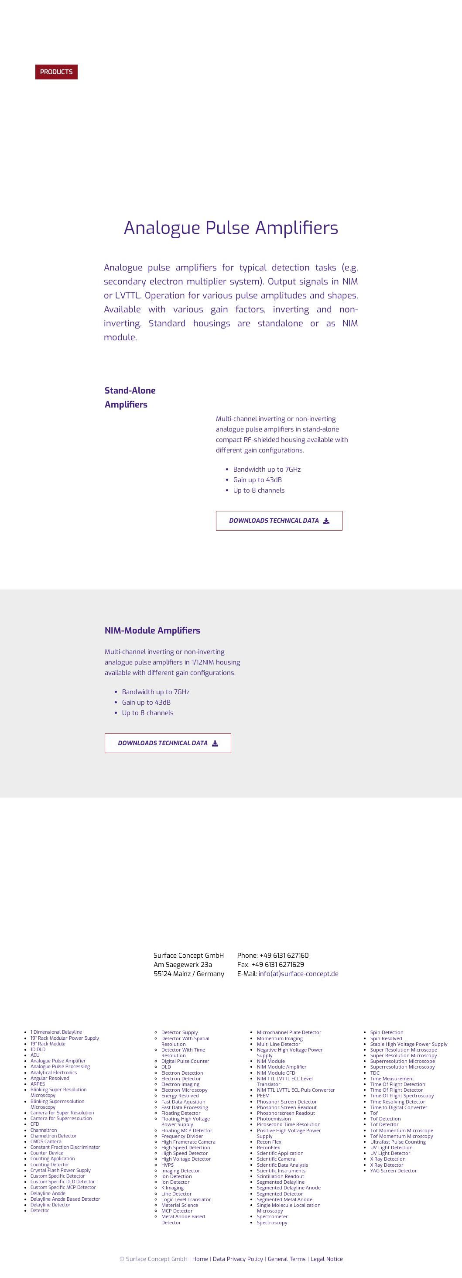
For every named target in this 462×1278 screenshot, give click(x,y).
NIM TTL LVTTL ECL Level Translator (285, 1081)
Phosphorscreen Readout (286, 1113)
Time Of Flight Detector (396, 1089)
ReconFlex (268, 1147)
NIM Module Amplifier (282, 1066)
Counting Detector (50, 1165)
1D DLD (38, 1049)
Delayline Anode (48, 1193)
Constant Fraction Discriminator (65, 1147)
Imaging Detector (180, 1170)
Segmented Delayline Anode (289, 1187)
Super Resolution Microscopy (403, 1055)
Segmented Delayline (281, 1182)
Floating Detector (181, 1113)
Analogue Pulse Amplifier (58, 1061)
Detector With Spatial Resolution (185, 1041)
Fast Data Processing (184, 1107)
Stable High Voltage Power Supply (409, 1044)
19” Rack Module (48, 1044)
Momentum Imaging (280, 1038)
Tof (374, 1113)
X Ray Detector (387, 1165)
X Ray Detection (388, 1158)
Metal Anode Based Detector (183, 1219)
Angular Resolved (50, 1078)
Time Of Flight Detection (397, 1084)
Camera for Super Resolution (62, 1113)
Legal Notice (327, 1259)
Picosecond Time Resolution (289, 1124)
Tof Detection (385, 1118)
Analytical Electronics (54, 1072)
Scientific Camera (276, 1158)
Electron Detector (181, 1078)
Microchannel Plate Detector (289, 1032)
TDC (375, 1072)
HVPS (167, 1165)
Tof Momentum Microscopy (401, 1136)
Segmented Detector (280, 1193)
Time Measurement (392, 1078)
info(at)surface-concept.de (298, 974)
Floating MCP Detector (186, 1130)
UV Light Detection (391, 1147)
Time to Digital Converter (399, 1107)
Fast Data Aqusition (183, 1101)
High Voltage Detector (186, 1158)
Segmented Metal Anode (284, 1199)
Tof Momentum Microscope (401, 1130)
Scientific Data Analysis (282, 1165)
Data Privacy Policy (239, 1259)
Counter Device (47, 1153)
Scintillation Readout (280, 1176)
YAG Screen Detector (393, 1170)
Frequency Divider (182, 1136)
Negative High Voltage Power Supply (290, 1052)
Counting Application (53, 1158)
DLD (166, 1066)
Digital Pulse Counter (185, 1061)
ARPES (38, 1084)
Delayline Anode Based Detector (65, 1199)
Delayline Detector (51, 1205)
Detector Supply (179, 1032)
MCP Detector (177, 1210)
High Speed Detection (185, 1147)
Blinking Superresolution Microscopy (57, 1104)
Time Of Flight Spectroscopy (402, 1095)
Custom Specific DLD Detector (63, 1182)
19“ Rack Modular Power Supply (65, 1038)
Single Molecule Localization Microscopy (289, 1208)
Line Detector (176, 1193)
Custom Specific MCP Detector (63, 1187)
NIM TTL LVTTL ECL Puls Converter (296, 1089)
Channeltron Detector (54, 1136)
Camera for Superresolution (61, 1118)
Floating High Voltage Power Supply (185, 1121)
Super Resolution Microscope (403, 1049)
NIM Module (271, 1061)
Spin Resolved (386, 1038)
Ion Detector (175, 1182)
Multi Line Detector (279, 1044)
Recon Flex (269, 1141)
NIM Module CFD (276, 1072)
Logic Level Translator (186, 1199)
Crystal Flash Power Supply (61, 1170)
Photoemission (274, 1118)
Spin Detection (387, 1032)
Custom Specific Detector (58, 1176)
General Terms (287, 1259)
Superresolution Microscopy (402, 1066)
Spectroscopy (272, 1222)
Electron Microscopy (184, 1089)
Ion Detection (176, 1176)
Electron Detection (182, 1072)
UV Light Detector (390, 1153)
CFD (35, 1124)
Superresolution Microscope (402, 1061)
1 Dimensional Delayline (56, 1032)
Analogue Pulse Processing (60, 1066)
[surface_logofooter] (104, 955)
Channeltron (44, 1130)
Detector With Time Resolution (183, 1052)
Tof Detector (384, 1124)
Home (200, 1259)
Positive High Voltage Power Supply (289, 1133)
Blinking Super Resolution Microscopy (58, 1092)
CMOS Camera (46, 1141)
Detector (40, 1210)
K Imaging (172, 1187)
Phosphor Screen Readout (287, 1107)
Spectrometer (272, 1216)
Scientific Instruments (281, 1170)
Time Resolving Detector (397, 1101)
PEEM (263, 1095)
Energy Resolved (180, 1095)
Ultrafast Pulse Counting (398, 1141)
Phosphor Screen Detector (287, 1101)
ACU (35, 1055)
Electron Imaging (180, 1084)
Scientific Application (280, 1153)
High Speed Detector (184, 1153)
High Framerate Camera (188, 1141)
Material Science (179, 1205)
